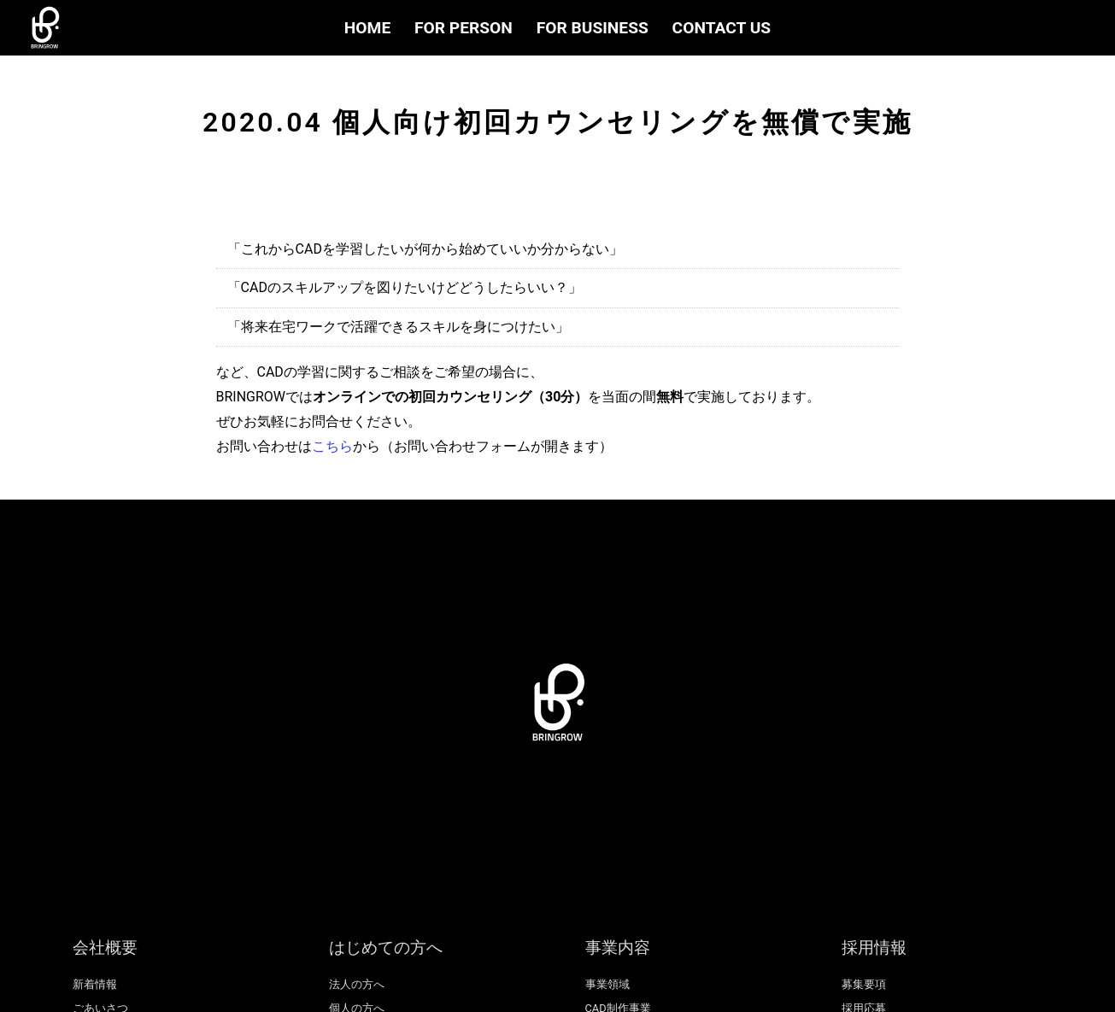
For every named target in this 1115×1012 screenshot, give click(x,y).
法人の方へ (356, 984)
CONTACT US (722, 28)
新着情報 (95, 984)
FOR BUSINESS (592, 28)
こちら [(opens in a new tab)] (332, 446)
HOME (367, 28)
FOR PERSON (463, 28)
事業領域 (607, 984)
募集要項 (864, 984)
